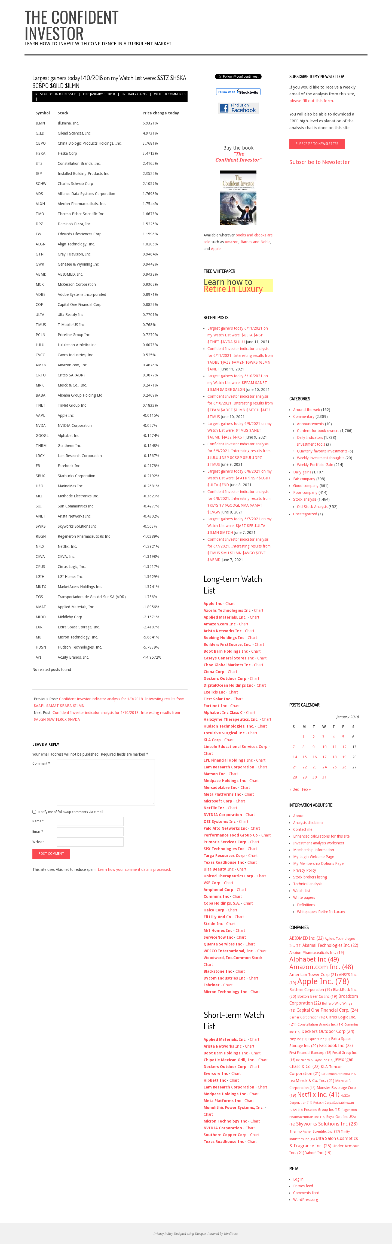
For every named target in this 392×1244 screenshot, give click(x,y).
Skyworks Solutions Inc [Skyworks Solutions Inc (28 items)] (326, 1124)
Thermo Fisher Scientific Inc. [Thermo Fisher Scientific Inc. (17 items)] (314, 1131)
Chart (230, 603)
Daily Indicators (310, 437)
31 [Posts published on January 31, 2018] (324, 777)
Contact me (302, 829)
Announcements (310, 424)
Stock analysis (304, 499)
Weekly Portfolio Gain (315, 465)
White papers (304, 897)
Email (37, 832)
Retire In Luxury (233, 289)
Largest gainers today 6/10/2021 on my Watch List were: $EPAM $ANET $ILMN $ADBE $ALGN (237, 383)
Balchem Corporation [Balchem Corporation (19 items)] (310, 989)
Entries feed (303, 1186)
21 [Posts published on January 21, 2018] (295, 767)
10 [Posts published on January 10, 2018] (324, 747)
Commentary (303, 416)
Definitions (306, 905)
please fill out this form (311, 100)
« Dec (294, 789)
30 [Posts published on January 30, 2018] (315, 777)
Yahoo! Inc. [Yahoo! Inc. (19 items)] (318, 1153)
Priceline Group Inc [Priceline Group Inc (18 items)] (322, 1110)
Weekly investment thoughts (320, 458)
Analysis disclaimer (308, 822)
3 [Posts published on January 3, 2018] (323, 737)
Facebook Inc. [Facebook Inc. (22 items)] (336, 1045)
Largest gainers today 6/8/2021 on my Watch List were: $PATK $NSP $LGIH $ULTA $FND (239, 478)
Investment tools (311, 444)
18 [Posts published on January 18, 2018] (334, 757)
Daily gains (137, 94)
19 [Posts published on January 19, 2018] (344, 757)
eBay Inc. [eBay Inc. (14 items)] (298, 1039)
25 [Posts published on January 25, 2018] (334, 767)
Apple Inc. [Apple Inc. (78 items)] (323, 981)
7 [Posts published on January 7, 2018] (294, 747)
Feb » (306, 789)
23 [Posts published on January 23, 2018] (315, 767)
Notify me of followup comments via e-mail (70, 812)
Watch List (301, 891)
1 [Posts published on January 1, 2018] (303, 737)
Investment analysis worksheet (318, 843)
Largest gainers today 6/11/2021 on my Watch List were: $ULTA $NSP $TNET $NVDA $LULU (237, 335)
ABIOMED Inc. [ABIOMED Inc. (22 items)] (306, 938)
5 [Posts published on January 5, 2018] (343, 737)
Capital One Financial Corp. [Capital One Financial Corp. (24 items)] (327, 1010)
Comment (41, 763)
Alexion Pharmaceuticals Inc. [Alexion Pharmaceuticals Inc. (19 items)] (316, 952)
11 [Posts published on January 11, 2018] (334, 747)
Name (38, 821)
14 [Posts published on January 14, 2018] (295, 757)
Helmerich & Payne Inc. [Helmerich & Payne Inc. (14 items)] (314, 1060)
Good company (305, 485)
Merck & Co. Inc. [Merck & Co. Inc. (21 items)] (315, 1080)
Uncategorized (305, 514)
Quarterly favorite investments (322, 451)
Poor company (305, 492)
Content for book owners (318, 430)
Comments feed (306, 1193)
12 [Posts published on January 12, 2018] (344, 747)
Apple (215, 249)
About (298, 816)
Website (38, 842)
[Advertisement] (311, 272)
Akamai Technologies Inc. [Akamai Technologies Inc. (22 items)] (330, 945)
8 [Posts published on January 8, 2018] (303, 747)
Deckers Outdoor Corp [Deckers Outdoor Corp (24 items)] (327, 1031)
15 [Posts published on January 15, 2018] (304, 757)
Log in (298, 1179)
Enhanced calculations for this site (321, 836)
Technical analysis (307, 884)
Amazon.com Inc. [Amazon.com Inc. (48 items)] (321, 967)
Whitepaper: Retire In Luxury (321, 912)
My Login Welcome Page (313, 856)
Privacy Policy (304, 870)
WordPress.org (305, 1199)
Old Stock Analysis (312, 506)
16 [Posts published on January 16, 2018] (315, 757)
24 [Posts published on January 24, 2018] (324, 767)
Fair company (304, 479)
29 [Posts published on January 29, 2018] (304, 777)
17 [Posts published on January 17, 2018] (324, 757)
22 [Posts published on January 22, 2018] (304, 767)
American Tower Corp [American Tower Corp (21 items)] (313, 974)
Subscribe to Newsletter (319, 162)
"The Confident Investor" (238, 157)
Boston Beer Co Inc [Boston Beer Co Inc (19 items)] (317, 996)
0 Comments (175, 94)
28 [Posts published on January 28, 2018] (295, 777)
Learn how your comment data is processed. (134, 869)
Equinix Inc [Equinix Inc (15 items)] (319, 1039)
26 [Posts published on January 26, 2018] (344, 767)
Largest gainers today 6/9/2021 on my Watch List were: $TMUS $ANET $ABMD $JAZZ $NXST (239, 430)
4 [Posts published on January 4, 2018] (333, 737)
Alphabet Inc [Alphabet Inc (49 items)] (314, 959)
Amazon (231, 242)
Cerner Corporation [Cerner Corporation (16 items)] (307, 1017)
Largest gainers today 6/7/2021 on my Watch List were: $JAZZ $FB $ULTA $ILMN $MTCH (239, 526)
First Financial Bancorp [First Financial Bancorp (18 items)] (310, 1053)
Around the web (306, 409)
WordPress (231, 1234)
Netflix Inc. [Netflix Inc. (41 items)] (318, 1094)
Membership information (313, 850)
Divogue (200, 1234)
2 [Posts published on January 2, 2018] (314, 737)
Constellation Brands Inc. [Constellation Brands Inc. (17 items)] (320, 1024)
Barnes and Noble (255, 242)
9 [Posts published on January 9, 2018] (314, 747)
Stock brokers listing (310, 877)
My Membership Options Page (318, 863)
